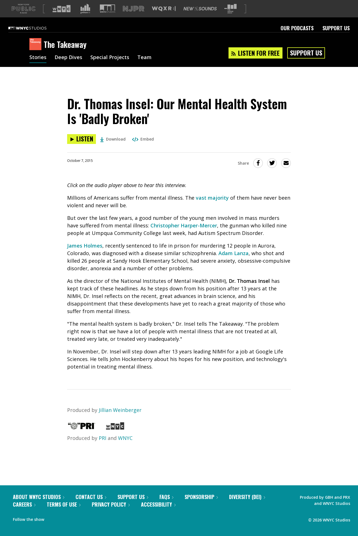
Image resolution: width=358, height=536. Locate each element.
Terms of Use (64, 513)
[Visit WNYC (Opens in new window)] (61, 17)
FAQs (166, 505)
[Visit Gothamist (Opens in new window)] (85, 18)
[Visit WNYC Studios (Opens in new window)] (107, 17)
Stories (37, 66)
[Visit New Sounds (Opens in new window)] (200, 18)
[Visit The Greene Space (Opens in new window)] (230, 18)
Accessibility (158, 513)
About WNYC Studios (38, 505)
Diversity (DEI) (247, 505)
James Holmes (84, 254)
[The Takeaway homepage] (36, 53)
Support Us (336, 37)
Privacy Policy (111, 513)
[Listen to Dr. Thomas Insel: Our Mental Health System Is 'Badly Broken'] (81, 148)
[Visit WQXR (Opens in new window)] (164, 17)
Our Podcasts (297, 37)
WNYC (125, 447)
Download (113, 148)
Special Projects (109, 66)
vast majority (212, 206)
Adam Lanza (233, 262)
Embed (143, 148)
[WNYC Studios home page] (34, 36)
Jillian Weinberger (120, 419)
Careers (24, 513)
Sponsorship (201, 505)
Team (144, 66)
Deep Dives (68, 66)
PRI (102, 447)
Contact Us (91, 505)
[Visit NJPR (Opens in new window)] (133, 18)
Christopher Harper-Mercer (183, 234)
